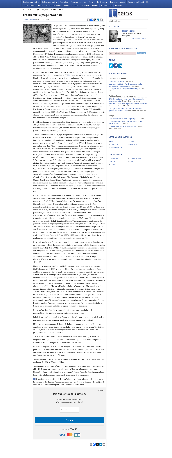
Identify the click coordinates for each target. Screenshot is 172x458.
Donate (70, 420)
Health (40, 5)
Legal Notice (133, 131)
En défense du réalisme (117, 68)
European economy (117, 2)
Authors (112, 128)
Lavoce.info (114, 145)
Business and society (31, 2)
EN (142, 2)
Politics (95, 5)
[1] (69, 75)
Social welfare (106, 5)
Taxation (118, 5)
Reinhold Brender (133, 97)
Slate (131, 148)
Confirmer (141, 53)
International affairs (53, 5)
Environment (102, 2)
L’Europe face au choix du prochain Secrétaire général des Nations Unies (125, 96)
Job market (85, 5)
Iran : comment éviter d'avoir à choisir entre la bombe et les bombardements (125, 72)
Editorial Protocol (116, 134)
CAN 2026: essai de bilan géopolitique (122, 105)
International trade (71, 5)
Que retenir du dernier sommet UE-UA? (123, 113)
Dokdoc (112, 151)
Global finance (29, 5)
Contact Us (114, 131)
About (131, 128)
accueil (26, 9)
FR (147, 2)
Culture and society (49, 2)
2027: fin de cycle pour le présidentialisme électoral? (128, 90)
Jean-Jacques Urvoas (115, 92)
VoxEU (112, 148)
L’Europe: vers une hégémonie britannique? (124, 75)
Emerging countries (78, 2)
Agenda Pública (135, 145)
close (100, 390)
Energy (91, 2)
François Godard (127, 88)
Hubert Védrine (29, 20)
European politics (134, 2)
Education (64, 2)
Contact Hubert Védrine (139, 38)
